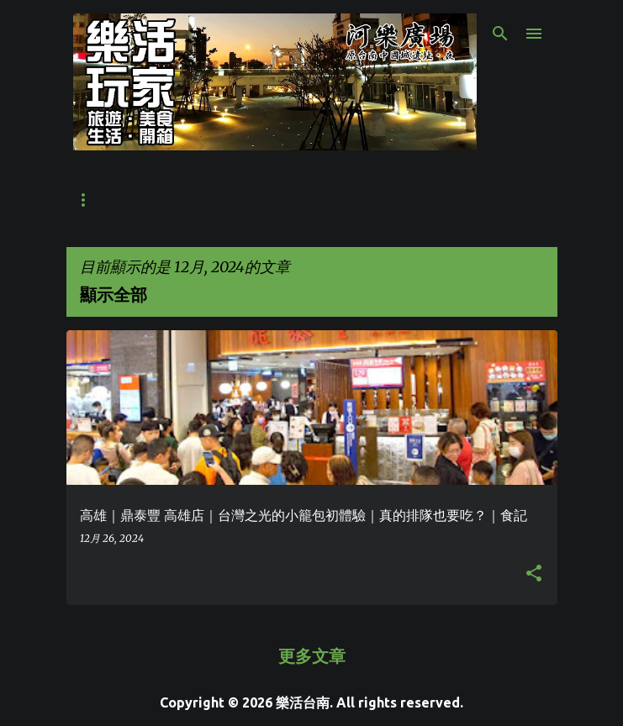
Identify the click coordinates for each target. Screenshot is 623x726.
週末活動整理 (412, 200)
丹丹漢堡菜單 (204, 200)
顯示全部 (113, 294)
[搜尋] (500, 33)
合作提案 (308, 200)
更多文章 (312, 656)
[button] (534, 574)
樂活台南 (303, 702)
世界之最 (100, 200)
